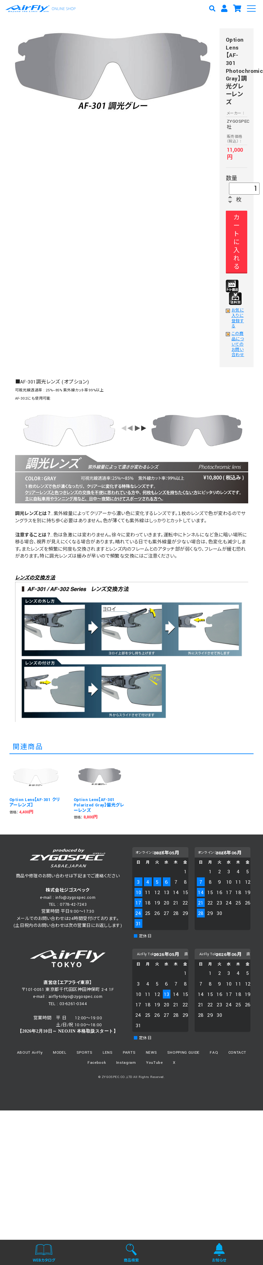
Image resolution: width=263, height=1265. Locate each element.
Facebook (97, 1062)
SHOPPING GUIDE (183, 1052)
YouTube (154, 1062)
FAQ (214, 1052)
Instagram (126, 1062)
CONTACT (237, 1052)
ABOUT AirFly (30, 1052)
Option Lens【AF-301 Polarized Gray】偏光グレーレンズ (99, 805)
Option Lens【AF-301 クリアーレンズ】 (34, 802)
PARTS (129, 1052)
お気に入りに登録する (238, 318)
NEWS (151, 1052)
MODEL (59, 1052)
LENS (108, 1052)
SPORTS (85, 1052)
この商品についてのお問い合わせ (238, 344)
